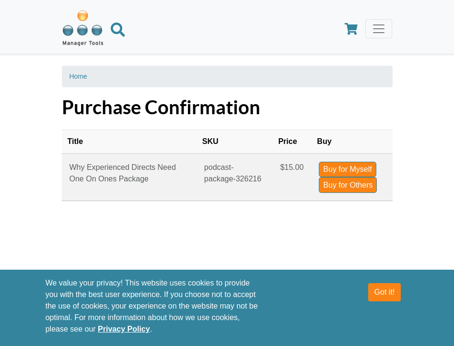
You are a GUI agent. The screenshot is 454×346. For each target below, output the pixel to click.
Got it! (384, 292)
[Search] (118, 31)
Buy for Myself (347, 169)
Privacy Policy (124, 329)
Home (78, 76)
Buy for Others (348, 185)
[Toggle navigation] (378, 28)
